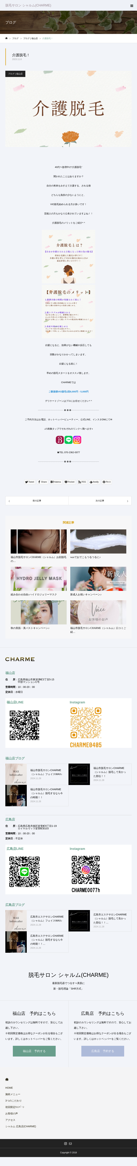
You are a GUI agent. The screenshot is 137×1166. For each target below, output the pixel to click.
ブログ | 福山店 (15, 74)
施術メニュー (12, 1094)
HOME (6, 1079)
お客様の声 (11, 1113)
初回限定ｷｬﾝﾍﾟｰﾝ (14, 1107)
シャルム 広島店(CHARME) (20, 1126)
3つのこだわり (13, 1100)
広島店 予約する (102, 1051)
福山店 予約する (34, 1051)
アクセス (10, 1119)
